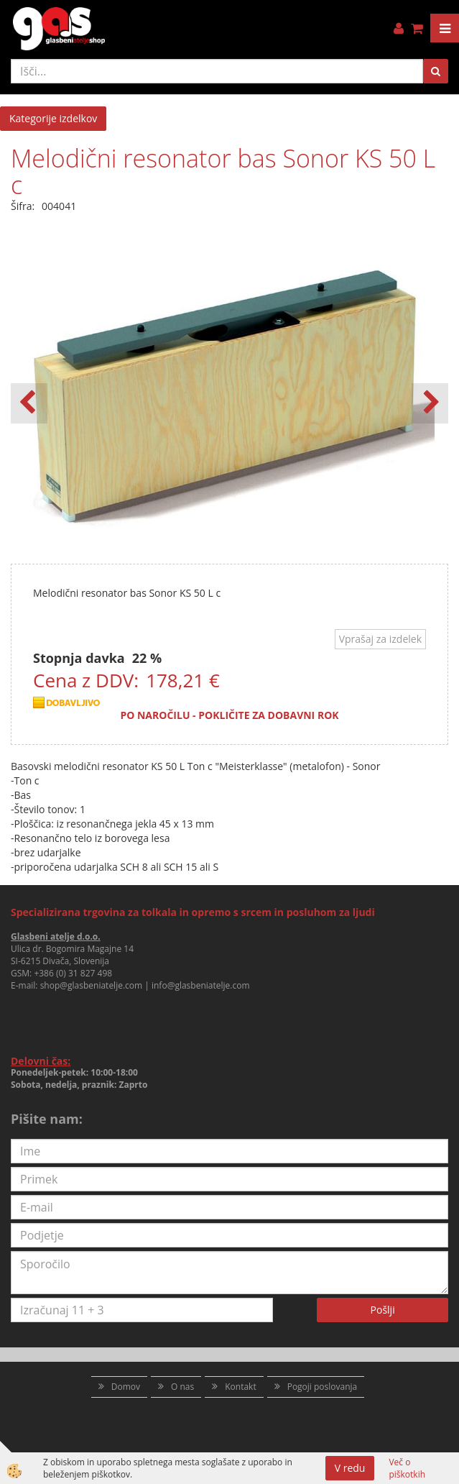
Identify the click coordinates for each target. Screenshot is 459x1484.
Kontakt (240, 1386)
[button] (430, 403)
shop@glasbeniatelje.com (91, 985)
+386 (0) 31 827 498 (73, 973)
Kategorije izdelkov (53, 118)
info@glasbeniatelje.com (201, 985)
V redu (350, 1468)
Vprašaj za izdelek (380, 639)
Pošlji (383, 1309)
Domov (125, 1386)
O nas (182, 1386)
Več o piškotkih (407, 1468)
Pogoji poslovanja (322, 1386)
